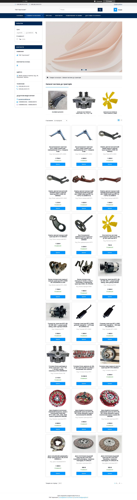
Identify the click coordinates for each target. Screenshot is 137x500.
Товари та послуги (33, 15)
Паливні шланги (57, 112)
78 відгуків (99, 1)
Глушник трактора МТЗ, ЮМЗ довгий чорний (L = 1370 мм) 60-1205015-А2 (84, 325)
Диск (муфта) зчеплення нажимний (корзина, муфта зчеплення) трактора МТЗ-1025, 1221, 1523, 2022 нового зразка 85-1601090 (58, 413)
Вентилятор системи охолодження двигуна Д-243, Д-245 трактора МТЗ (110, 236)
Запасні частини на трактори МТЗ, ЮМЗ (110, 112)
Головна (20, 15)
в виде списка (121, 120)
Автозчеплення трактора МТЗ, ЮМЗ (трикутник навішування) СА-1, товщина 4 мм (58, 149)
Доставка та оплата (92, 15)
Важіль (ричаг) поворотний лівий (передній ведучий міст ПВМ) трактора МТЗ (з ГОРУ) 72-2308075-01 (83, 193)
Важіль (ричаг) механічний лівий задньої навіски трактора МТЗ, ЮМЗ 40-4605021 (110, 149)
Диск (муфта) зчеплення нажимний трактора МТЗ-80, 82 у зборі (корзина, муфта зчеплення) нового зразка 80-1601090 (110, 413)
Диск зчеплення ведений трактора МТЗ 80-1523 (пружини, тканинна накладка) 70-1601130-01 (110, 458)
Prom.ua (77, 495)
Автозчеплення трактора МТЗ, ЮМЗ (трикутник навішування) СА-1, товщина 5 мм (84, 149)
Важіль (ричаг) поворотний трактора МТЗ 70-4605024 (57, 235)
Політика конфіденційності (81, 497)
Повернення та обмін (74, 15)
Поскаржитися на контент (66, 497)
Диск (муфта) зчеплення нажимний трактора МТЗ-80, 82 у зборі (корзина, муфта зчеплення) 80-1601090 (84, 413)
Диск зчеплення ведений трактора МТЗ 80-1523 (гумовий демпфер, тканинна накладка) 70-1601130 (84, 458)
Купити (58, 164)
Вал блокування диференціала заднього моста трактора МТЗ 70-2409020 (83, 237)
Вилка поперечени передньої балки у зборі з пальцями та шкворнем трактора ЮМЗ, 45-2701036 (84, 282)
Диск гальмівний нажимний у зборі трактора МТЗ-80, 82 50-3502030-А (58, 457)
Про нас (49, 15)
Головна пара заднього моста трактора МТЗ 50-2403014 (109, 366)
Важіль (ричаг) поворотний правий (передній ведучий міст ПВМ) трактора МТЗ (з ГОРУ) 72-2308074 (109, 193)
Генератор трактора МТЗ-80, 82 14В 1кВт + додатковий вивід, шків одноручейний (58, 325)
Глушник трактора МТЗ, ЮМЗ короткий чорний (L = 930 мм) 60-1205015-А (110, 325)
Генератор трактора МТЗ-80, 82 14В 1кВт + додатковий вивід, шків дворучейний (110, 281)
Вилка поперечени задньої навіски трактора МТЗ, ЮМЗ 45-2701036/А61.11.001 (58, 281)
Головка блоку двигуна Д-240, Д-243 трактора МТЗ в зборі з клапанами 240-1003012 (83, 367)
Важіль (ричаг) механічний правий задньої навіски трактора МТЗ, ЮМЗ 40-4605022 (58, 193)
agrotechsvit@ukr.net (24, 99)
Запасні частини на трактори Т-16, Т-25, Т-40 (84, 112)
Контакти (58, 15)
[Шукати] (100, 9)
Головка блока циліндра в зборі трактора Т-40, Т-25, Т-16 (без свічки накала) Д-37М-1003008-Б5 (58, 368)
